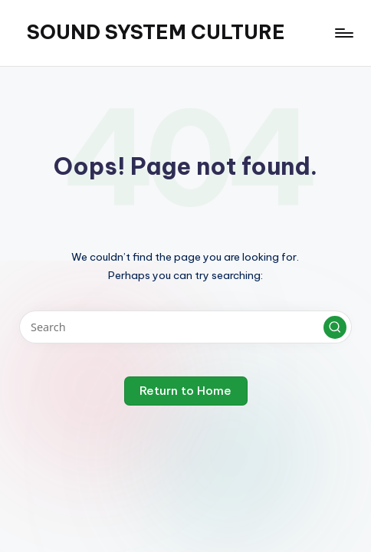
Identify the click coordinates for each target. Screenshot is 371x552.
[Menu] (343, 33)
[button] (334, 327)
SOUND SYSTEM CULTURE (156, 32)
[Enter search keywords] (185, 326)
